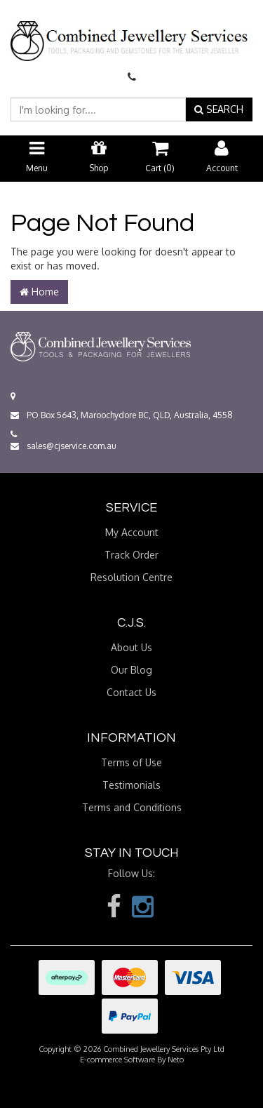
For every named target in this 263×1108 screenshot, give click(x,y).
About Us (131, 647)
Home (39, 292)
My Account (132, 532)
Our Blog (131, 670)
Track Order (131, 555)
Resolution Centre (131, 577)
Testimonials (131, 785)
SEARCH (218, 109)
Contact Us (131, 692)
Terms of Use (131, 762)
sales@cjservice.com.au (63, 446)
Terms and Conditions (132, 807)
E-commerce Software (117, 1059)
